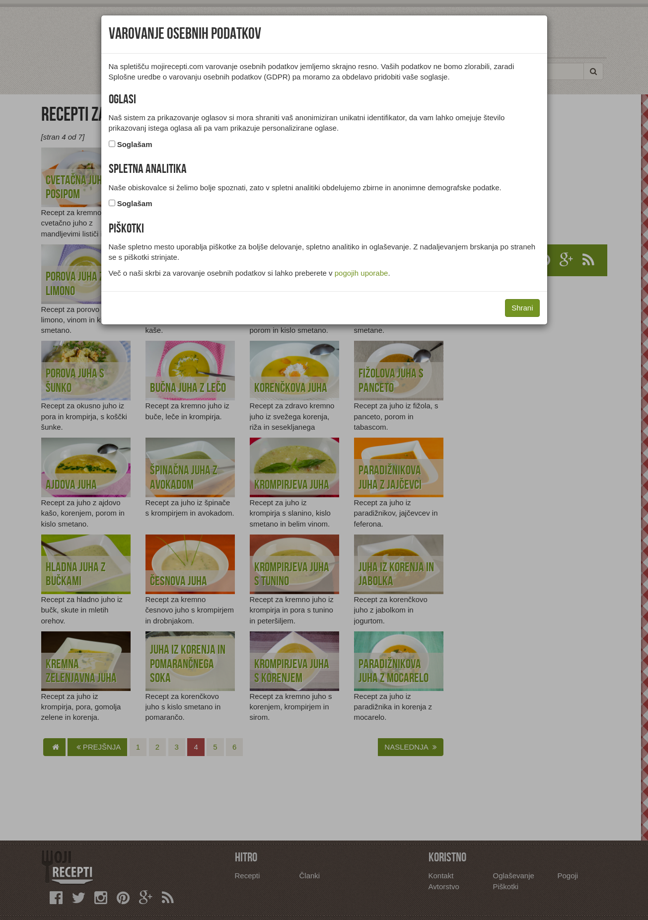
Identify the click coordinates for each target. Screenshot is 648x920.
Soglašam (134, 144)
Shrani (522, 308)
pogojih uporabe (361, 273)
